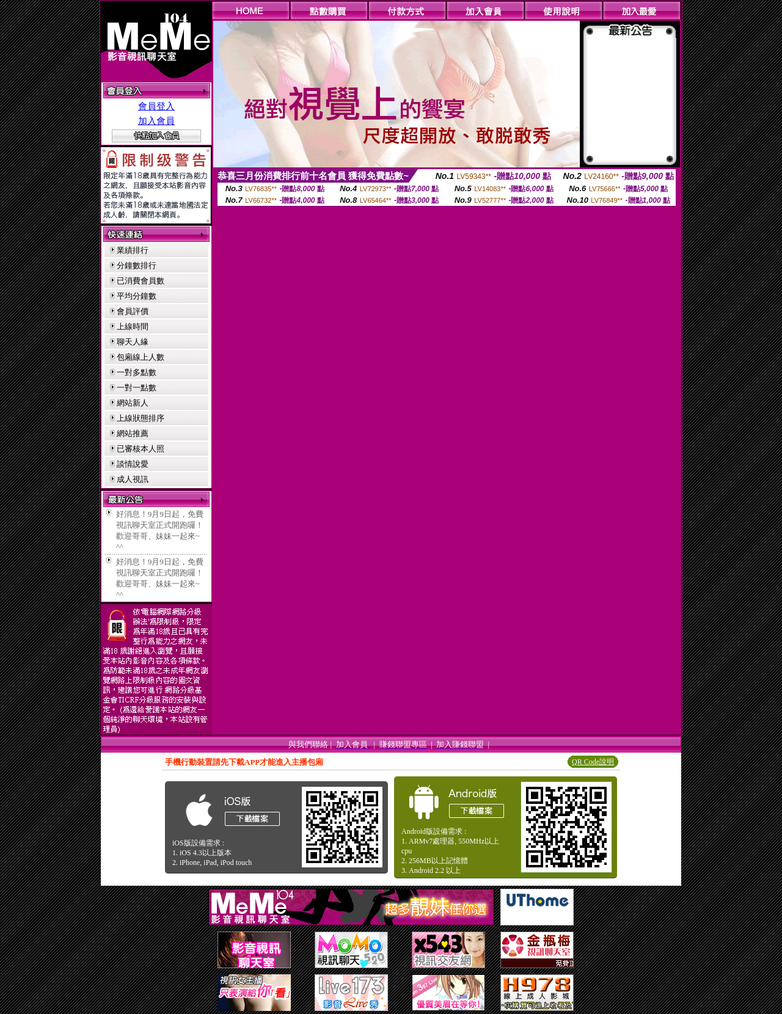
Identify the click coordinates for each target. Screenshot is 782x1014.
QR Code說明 (593, 761)
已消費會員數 (140, 280)
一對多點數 (136, 372)
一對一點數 (136, 387)
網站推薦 (132, 433)
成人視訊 (132, 479)
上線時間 (132, 326)
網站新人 (132, 402)
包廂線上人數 (140, 357)
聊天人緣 (132, 341)
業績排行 (132, 250)
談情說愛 (132, 464)
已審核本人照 (140, 448)
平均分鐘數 (136, 296)
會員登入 (156, 106)
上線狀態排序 (140, 418)
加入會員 (156, 121)
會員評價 (132, 311)
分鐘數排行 (136, 265)
